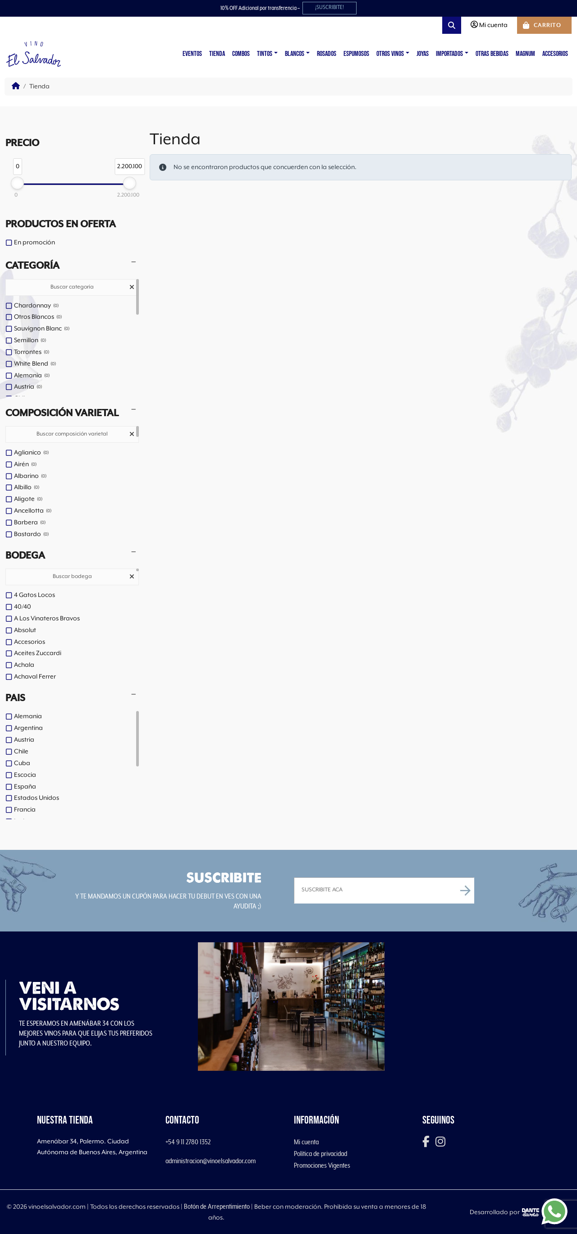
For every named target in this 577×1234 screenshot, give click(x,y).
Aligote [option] (28, 499)
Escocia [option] (25, 775)
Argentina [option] (28, 728)
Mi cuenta (306, 1142)
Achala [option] (24, 665)
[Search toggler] (451, 25)
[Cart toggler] (544, 25)
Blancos (294, 54)
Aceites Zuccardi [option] (37, 653)
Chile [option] (21, 751)
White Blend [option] (35, 364)
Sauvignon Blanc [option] (41, 329)
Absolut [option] (25, 630)
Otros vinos (390, 54)
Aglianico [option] (31, 453)
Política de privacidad (320, 1154)
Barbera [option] (30, 523)
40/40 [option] (22, 606)
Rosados (326, 54)
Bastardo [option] (31, 535)
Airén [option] (25, 465)
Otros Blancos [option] (38, 317)
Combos (241, 54)
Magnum (525, 54)
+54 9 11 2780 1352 (188, 1142)
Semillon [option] (30, 341)
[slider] (17, 183)
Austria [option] (28, 387)
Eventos (192, 54)
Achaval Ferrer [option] (35, 676)
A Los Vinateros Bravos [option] (47, 618)
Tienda (217, 54)
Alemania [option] (32, 376)
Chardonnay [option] (36, 306)
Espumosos (356, 54)
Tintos (264, 54)
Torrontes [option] (31, 352)
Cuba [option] (22, 763)
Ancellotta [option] (32, 511)
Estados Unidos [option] (36, 798)
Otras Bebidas (492, 54)
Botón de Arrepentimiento (217, 1206)
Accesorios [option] (29, 642)
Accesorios (555, 54)
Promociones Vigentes (322, 1165)
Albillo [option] (26, 488)
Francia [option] (25, 809)
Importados (449, 54)
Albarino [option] (30, 476)
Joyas (423, 54)
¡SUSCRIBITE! (329, 7)
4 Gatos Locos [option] (34, 595)
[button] (72, 266)
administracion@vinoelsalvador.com (210, 1161)
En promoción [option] (34, 242)
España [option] (25, 786)
